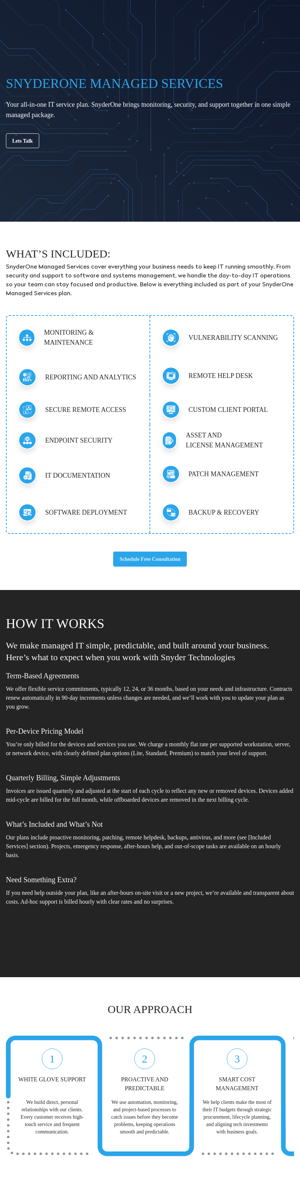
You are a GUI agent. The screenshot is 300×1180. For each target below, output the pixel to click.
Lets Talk (22, 141)
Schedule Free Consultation (150, 559)
